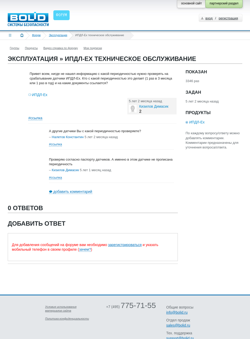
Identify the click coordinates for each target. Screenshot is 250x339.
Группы (14, 48)
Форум (36, 35)
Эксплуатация (58, 35)
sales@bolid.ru (178, 325)
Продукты (31, 48)
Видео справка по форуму (60, 48)
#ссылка (35, 118)
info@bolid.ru (177, 312)
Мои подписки (93, 48)
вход (209, 18)
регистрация (228, 18)
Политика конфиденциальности (67, 318)
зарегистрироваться (124, 245)
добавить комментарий (72, 192)
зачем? (85, 249)
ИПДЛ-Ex (39, 95)
